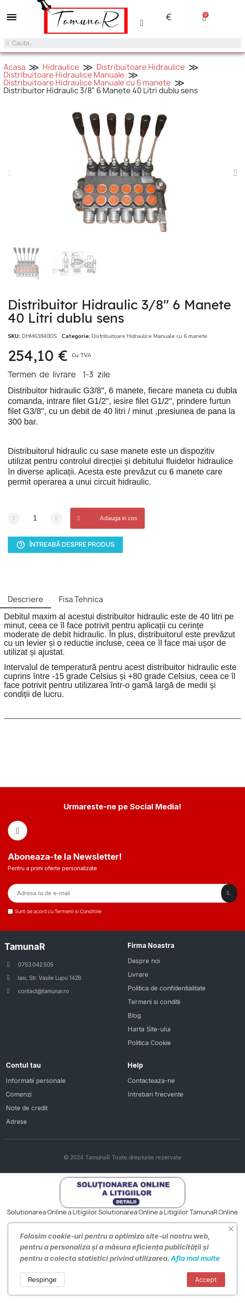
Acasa (14, 67)
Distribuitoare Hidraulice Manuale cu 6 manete (87, 83)
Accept (206, 1279)
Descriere (25, 599)
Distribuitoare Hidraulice (140, 67)
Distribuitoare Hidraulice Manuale (64, 75)
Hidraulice (61, 67)
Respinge (42, 1279)
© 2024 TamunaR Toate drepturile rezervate (122, 1157)
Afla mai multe (195, 1258)
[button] (9, 172)
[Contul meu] (141, 22)
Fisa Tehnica (81, 599)
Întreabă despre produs (65, 545)
